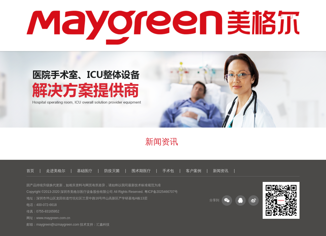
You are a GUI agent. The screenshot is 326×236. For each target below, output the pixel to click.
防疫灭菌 (112, 171)
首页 (30, 171)
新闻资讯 (220, 171)
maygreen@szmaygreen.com (57, 224)
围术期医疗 (141, 171)
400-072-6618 (46, 205)
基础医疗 (84, 171)
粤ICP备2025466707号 (161, 192)
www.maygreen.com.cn (53, 218)
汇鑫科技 (102, 224)
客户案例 (193, 171)
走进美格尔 (55, 171)
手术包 (168, 171)
